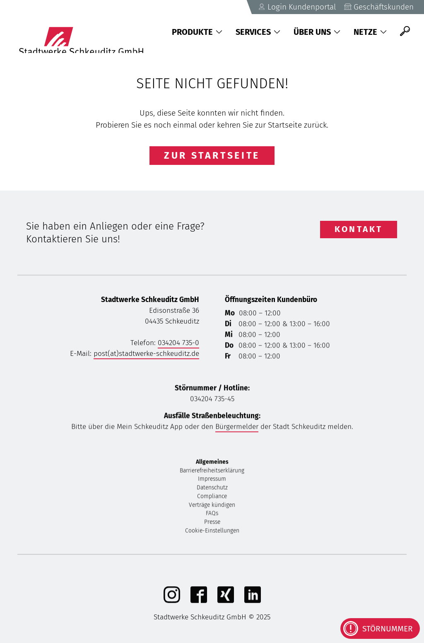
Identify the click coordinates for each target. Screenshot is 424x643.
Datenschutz (212, 488)
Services (258, 32)
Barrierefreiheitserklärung (212, 471)
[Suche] (405, 31)
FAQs (212, 514)
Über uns (317, 32)
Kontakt (359, 229)
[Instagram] (172, 601)
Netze (370, 32)
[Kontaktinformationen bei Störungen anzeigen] (380, 628)
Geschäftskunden (378, 7)
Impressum (212, 479)
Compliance (212, 497)
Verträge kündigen (212, 506)
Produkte (197, 32)
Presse (212, 523)
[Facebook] (198, 601)
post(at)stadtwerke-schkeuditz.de (146, 353)
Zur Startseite (212, 155)
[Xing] (225, 601)
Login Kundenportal (295, 7)
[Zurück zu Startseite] (87, 31)
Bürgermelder (236, 427)
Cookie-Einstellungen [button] (212, 531)
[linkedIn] (252, 601)
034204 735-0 (178, 342)
